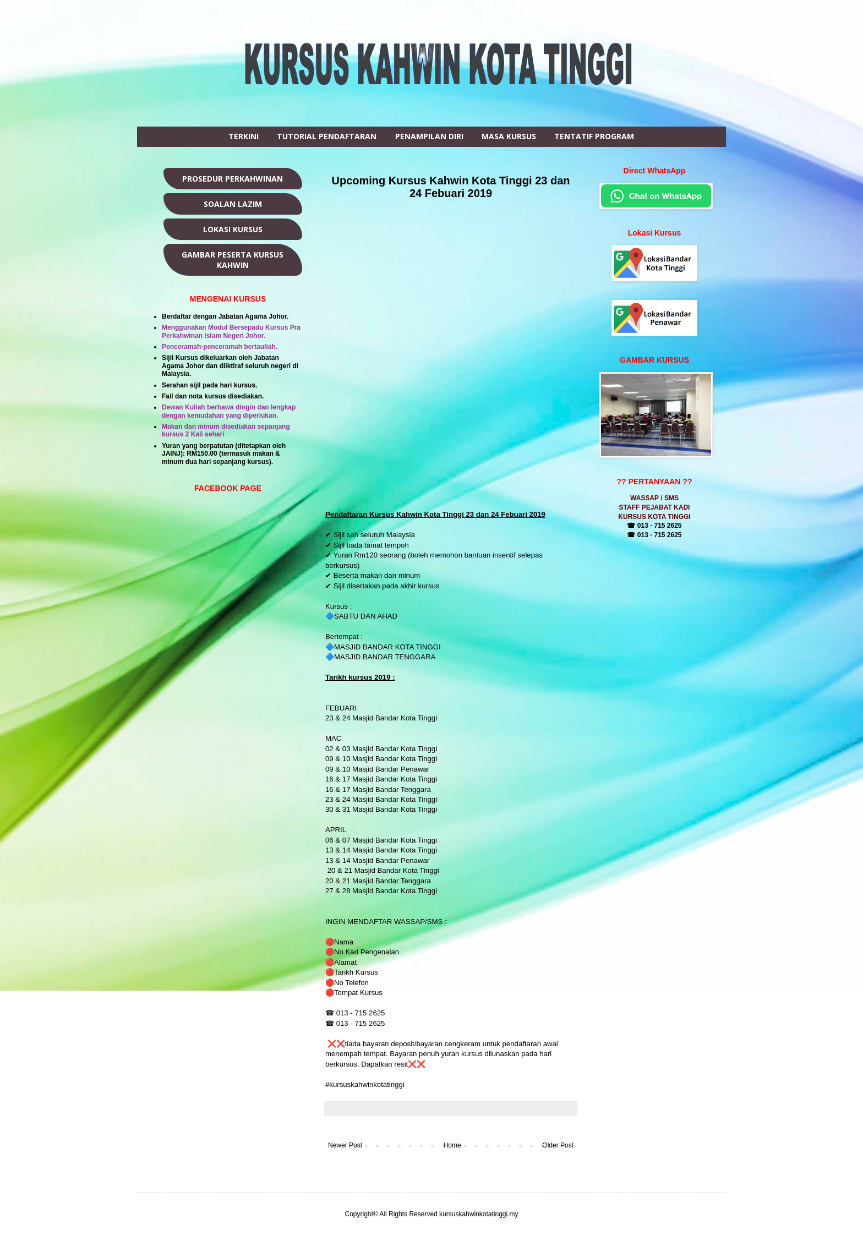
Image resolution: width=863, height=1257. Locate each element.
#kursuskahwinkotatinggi (365, 1084)
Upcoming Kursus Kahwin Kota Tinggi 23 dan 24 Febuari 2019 (451, 186)
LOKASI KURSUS (233, 229)
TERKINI (243, 136)
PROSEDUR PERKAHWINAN (232, 178)
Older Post (557, 1145)
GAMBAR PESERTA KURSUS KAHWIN (232, 259)
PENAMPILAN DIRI (429, 136)
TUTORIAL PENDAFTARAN (326, 136)
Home (452, 1145)
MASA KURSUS (509, 136)
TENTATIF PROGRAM (594, 136)
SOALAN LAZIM (233, 204)
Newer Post (345, 1145)
